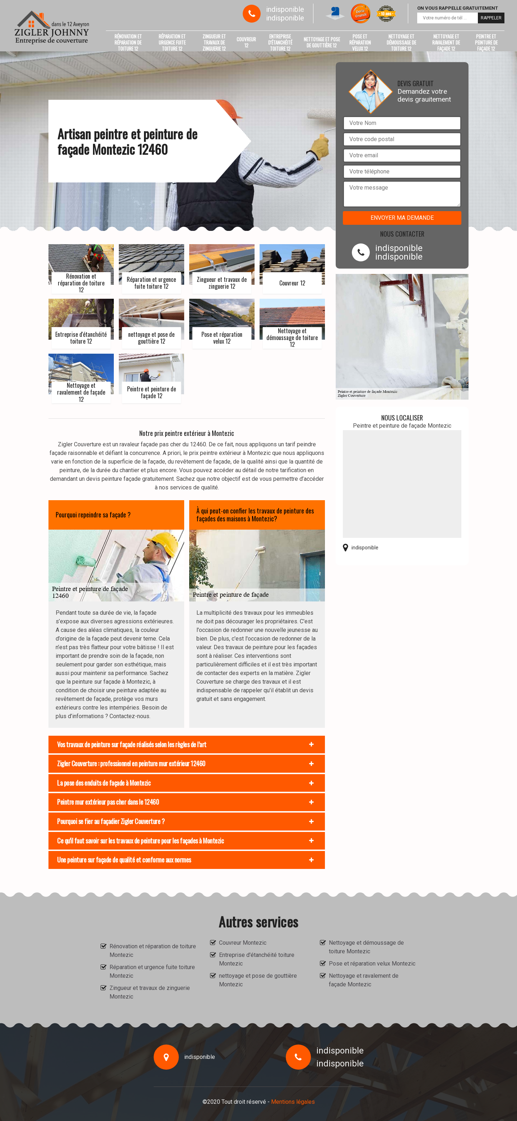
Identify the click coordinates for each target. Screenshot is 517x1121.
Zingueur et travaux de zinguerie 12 (214, 42)
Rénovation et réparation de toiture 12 (128, 42)
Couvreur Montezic (242, 942)
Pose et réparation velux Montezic (372, 963)
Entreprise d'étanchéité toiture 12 (280, 42)
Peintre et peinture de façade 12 (486, 42)
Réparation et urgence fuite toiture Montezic (152, 971)
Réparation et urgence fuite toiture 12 (172, 42)
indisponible (285, 9)
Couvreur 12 (246, 42)
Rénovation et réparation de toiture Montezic (153, 950)
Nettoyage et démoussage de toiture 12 (401, 42)
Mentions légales (293, 1101)
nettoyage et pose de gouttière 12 (322, 42)
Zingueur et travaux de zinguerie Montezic (150, 992)
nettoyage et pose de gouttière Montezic (258, 980)
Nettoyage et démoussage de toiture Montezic (366, 947)
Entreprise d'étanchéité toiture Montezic (256, 959)
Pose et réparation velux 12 (360, 42)
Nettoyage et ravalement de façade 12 (446, 42)
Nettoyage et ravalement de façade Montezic (364, 980)
